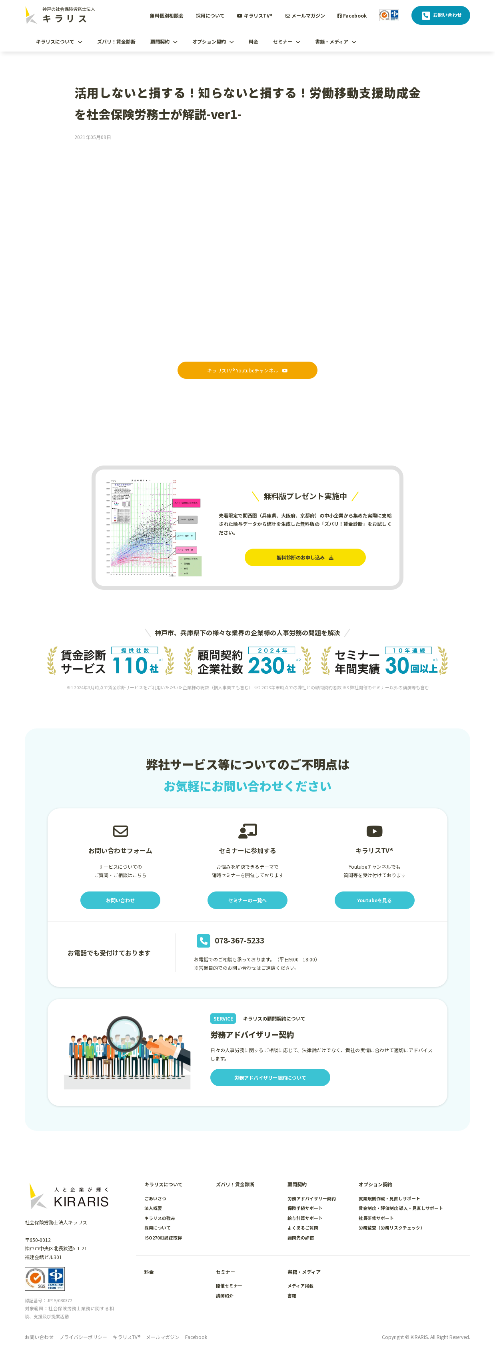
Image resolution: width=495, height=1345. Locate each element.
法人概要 (153, 1208)
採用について (210, 15)
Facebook (352, 15)
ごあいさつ (155, 1198)
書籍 (291, 1295)
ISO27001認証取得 (163, 1237)
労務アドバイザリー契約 (311, 1198)
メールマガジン (305, 15)
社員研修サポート (376, 1218)
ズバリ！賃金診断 (116, 41)
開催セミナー (229, 1285)
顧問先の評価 (300, 1237)
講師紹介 (225, 1295)
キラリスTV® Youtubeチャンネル (247, 370)
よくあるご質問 (302, 1227)
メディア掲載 (300, 1285)
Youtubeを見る (374, 900)
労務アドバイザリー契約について (270, 1077)
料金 (253, 41)
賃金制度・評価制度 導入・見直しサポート (401, 1208)
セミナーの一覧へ (247, 900)
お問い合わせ (441, 15)
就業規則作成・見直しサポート (389, 1198)
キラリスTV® (255, 15)
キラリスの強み (159, 1218)
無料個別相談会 (167, 15)
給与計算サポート (305, 1218)
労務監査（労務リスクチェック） (392, 1227)
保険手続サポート (305, 1208)
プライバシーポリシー (83, 1336)
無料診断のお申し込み (305, 557)
